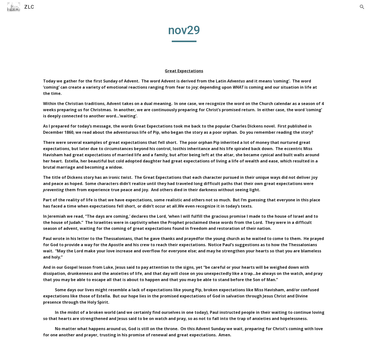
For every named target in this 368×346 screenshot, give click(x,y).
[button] (362, 7)
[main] (184, 32)
